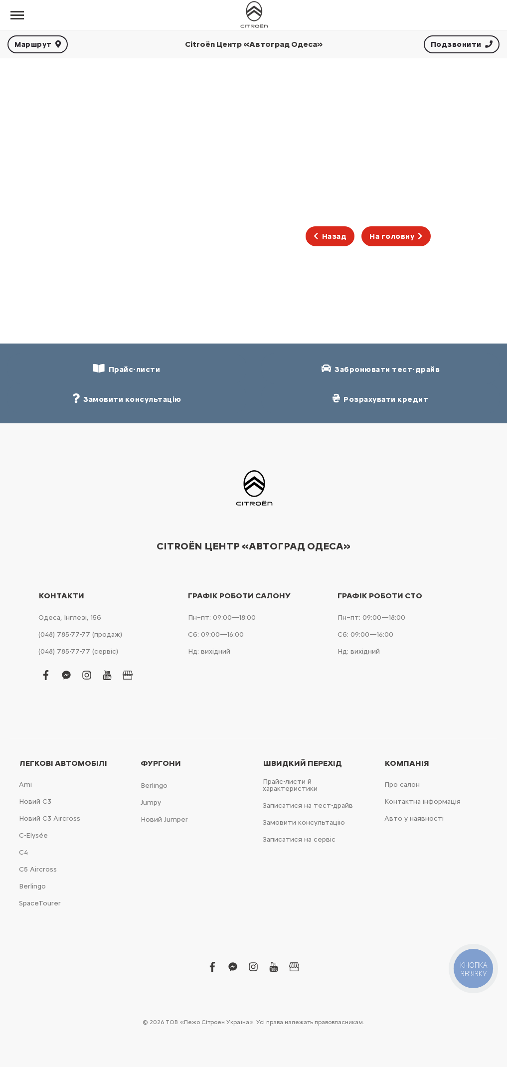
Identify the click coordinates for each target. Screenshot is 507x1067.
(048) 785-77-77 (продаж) (80, 634)
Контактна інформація (422, 801)
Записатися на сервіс (299, 839)
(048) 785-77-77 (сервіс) (78, 651)
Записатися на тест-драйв (308, 805)
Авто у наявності (414, 818)
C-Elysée (33, 835)
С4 (23, 852)
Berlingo (32, 886)
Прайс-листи (126, 368)
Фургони (161, 763)
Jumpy (151, 802)
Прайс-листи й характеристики (290, 785)
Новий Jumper (164, 819)
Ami (25, 784)
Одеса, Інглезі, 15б (69, 617)
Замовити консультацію (304, 822)
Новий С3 (35, 801)
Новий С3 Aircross (49, 818)
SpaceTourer (40, 903)
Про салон (402, 784)
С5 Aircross (38, 869)
